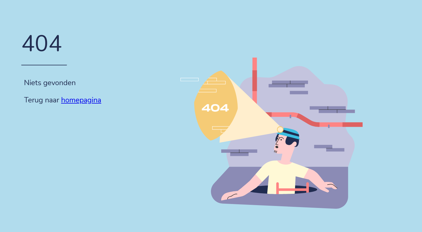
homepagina (81, 100)
